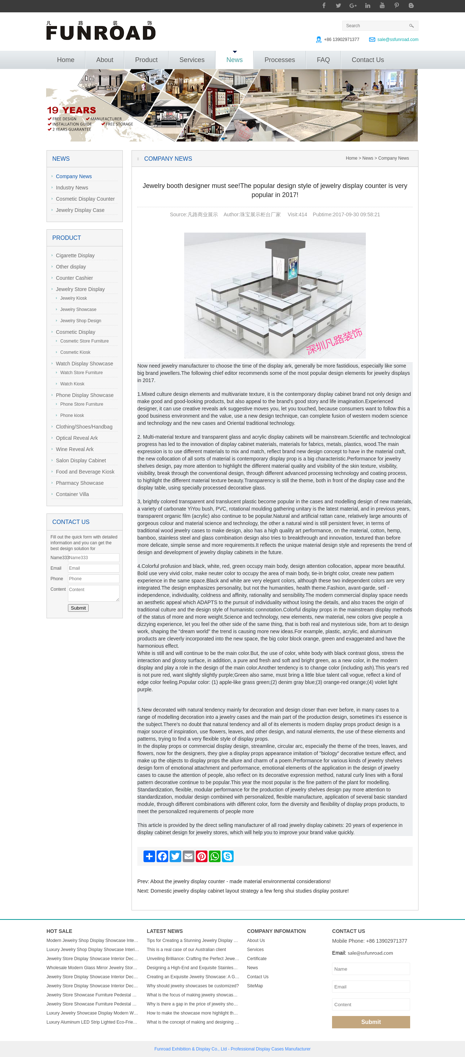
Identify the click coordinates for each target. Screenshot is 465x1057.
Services (192, 59)
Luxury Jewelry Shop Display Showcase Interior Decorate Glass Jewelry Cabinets (93, 949)
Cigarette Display (73, 255)
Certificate (257, 958)
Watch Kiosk (70, 383)
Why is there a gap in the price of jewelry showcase (193, 1004)
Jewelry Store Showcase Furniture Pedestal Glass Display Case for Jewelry (93, 994)
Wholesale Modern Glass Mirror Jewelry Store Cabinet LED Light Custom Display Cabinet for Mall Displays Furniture (93, 967)
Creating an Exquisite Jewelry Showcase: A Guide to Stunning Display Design (193, 976)
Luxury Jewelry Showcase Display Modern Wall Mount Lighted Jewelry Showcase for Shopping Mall (93, 1013)
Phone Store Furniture (79, 404)
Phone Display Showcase (83, 395)
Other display (69, 267)
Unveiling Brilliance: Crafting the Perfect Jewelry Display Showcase (193, 958)
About (104, 59)
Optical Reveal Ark (75, 438)
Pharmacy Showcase (78, 483)
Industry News (70, 187)
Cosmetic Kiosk (73, 352)
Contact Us (368, 59)
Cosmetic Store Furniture (82, 341)
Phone (56, 578)
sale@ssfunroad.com (397, 39)
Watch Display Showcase (82, 363)
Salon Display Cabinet (79, 460)
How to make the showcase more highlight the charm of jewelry (193, 1013)
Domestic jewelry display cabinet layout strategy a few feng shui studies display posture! (250, 891)
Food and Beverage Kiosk (83, 472)
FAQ (323, 59)
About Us (256, 940)
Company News (72, 176)
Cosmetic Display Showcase (73, 333)
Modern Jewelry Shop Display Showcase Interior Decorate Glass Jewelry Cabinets (93, 940)
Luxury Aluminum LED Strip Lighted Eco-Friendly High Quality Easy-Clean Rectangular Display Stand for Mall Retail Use (93, 1022)
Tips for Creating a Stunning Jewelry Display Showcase (193, 940)
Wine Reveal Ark (72, 449)
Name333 (59, 557)
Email (55, 568)
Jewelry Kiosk (71, 298)
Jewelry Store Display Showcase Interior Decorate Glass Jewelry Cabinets (93, 958)
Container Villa (70, 494)
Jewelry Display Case (78, 210)
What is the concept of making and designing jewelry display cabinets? (193, 1022)
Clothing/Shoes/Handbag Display (82, 427)
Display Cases (270, 1049)
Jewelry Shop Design (78, 320)
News (234, 57)
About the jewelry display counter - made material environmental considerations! (240, 881)
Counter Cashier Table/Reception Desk (76, 279)
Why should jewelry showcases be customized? (193, 985)
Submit (371, 1022)
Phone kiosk (70, 415)
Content (58, 589)
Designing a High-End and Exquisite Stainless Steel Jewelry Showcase (193, 967)
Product (146, 59)
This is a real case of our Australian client (186, 949)
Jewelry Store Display (78, 289)
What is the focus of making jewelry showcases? (193, 994)
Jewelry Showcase (76, 309)
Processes (279, 59)
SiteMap (255, 985)
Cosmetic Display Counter (83, 199)
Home (65, 59)
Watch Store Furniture (79, 372)
